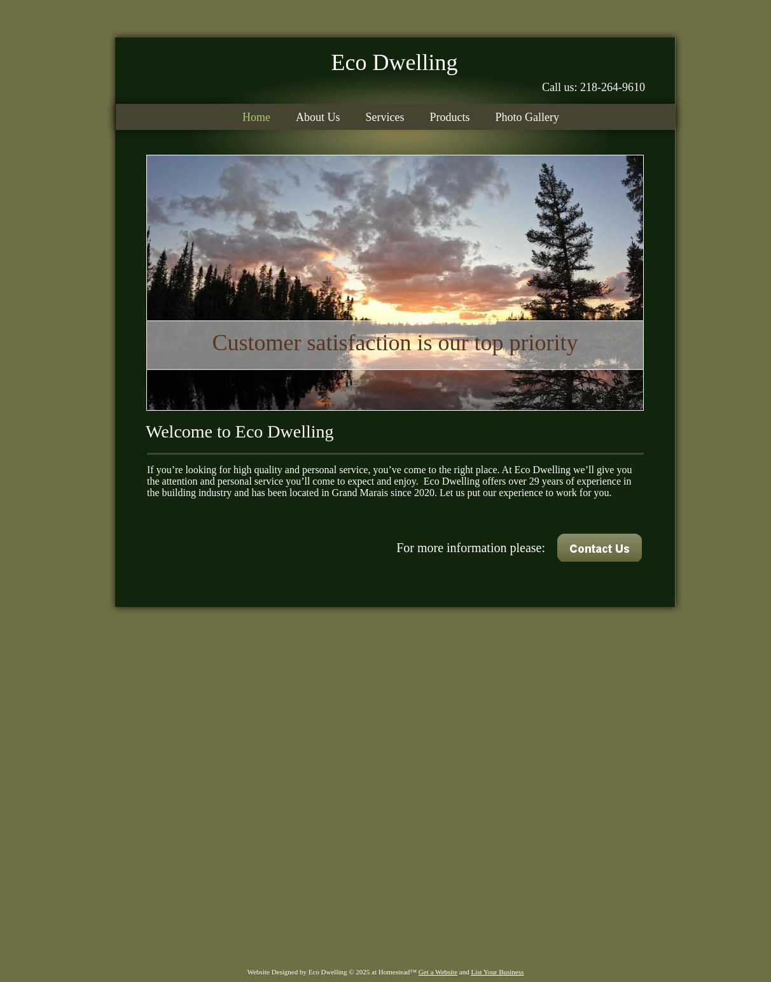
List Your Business (497, 972)
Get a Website (438, 972)
